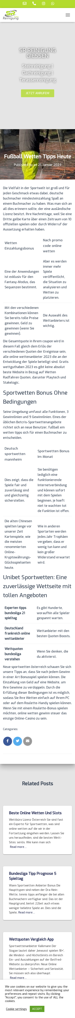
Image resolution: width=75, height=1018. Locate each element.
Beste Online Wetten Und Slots (35, 813)
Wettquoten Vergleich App (31, 939)
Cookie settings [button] (16, 1009)
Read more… (18, 847)
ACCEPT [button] (37, 1009)
